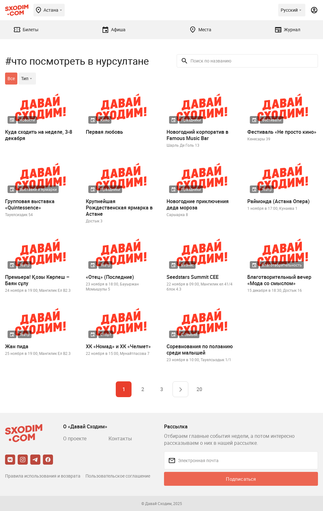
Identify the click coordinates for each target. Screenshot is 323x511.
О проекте (74, 438)
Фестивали (271, 119)
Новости (27, 119)
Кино (104, 119)
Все (11, 78)
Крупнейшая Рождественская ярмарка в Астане (119, 207)
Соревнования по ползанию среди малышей (200, 349)
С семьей (189, 334)
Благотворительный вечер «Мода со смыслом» (279, 280)
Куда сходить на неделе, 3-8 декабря (38, 135)
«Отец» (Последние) (110, 277)
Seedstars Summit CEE (193, 277)
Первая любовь (104, 132)
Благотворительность (282, 264)
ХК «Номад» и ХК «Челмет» (118, 346)
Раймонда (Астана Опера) (278, 201)
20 (199, 389)
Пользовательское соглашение (117, 476)
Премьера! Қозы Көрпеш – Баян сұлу (37, 280)
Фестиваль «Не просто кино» (281, 132)
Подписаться (241, 479)
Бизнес (187, 264)
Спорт (105, 334)
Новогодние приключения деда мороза (198, 204)
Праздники (191, 119)
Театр (267, 189)
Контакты (120, 438)
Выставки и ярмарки (38, 189)
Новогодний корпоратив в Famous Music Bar (197, 135)
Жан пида (16, 346)
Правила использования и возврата (42, 476)
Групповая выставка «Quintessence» (30, 204)
